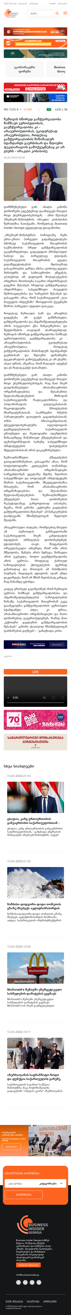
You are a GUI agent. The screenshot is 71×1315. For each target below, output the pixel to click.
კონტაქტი (33, 3)
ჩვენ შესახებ (10, 3)
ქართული (62, 3)
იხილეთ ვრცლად (28, 1264)
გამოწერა (23, 1194)
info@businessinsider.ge (27, 1274)
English (53, 3)
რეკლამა (23, 3)
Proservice (17, 1308)
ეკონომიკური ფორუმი (24, 69)
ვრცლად (11, 1147)
